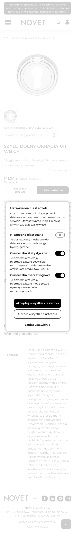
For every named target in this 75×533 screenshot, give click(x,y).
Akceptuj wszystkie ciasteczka (37, 303)
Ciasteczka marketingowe (30, 275)
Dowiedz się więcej (34, 224)
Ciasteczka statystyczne (28, 253)
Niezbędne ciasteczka (26, 235)
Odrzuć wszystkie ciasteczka (37, 314)
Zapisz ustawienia (37, 324)
